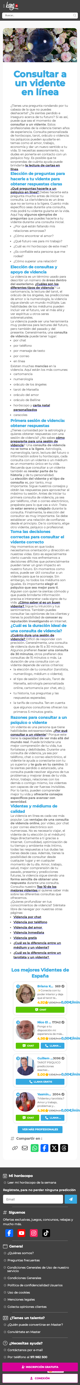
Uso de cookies (18, 1292)
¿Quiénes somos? (20, 1253)
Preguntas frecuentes (23, 1260)
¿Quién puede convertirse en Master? (35, 1324)
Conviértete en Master (24, 1332)
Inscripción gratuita (40, 1367)
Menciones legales (21, 1299)
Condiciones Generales (24, 1278)
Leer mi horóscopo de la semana (31, 1182)
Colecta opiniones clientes (27, 1306)
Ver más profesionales (40, 1129)
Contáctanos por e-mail (25, 1350)
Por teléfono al (27, 1357)
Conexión (40, 1378)
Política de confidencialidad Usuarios (35, 1285)
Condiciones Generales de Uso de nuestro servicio (38, 1269)
